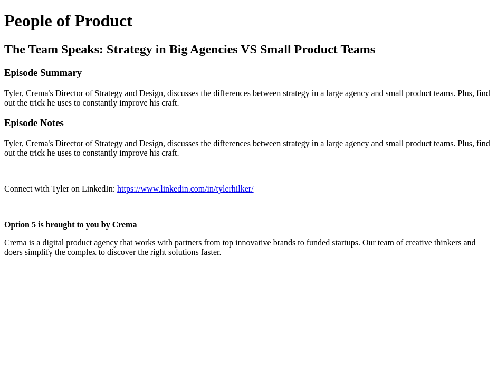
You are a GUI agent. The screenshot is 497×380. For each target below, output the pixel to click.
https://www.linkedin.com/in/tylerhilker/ (185, 188)
